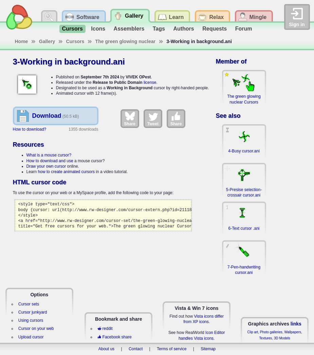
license (150, 82)
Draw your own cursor (46, 166)
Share (129, 118)
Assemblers (129, 29)
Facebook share (114, 337)
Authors (183, 29)
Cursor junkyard (32, 312)
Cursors (72, 29)
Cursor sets (28, 304)
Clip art (252, 332)
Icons (98, 29)
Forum (243, 29)
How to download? (30, 129)
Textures (265, 338)
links (296, 323)
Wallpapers (292, 332)
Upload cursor (31, 337)
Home (21, 41)
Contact (136, 349)
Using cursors (30, 320)
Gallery (47, 41)
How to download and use (49, 160)
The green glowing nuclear (125, 41)
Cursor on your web (36, 328)
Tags (159, 29)
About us (106, 349)
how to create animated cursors (66, 171)
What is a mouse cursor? (49, 155)
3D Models (282, 338)
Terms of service (171, 349)
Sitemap (208, 349)
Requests (214, 29)
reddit (104, 328)
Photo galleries (271, 332)
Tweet (153, 118)
